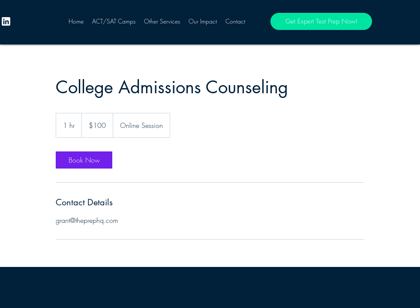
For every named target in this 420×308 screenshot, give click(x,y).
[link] (84, 160)
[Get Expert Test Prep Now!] (321, 21)
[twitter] (6, 21)
